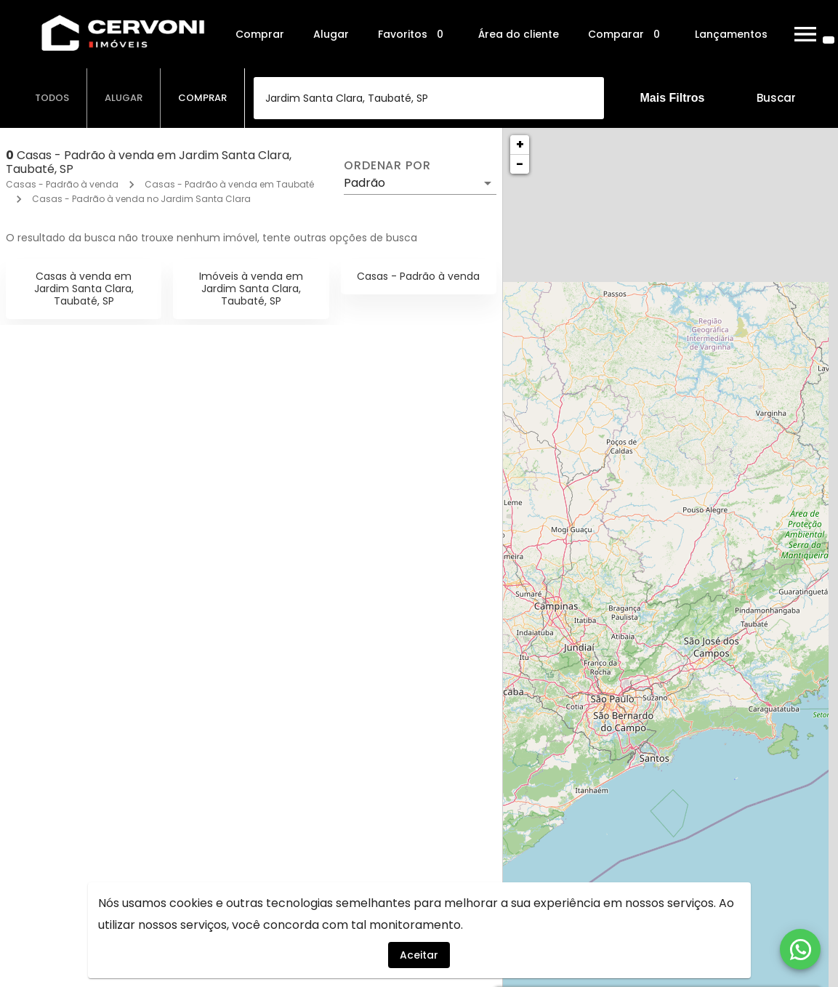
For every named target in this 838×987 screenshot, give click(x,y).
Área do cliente (518, 34)
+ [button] (520, 144)
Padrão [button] (364, 182)
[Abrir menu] (805, 34)
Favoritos (413, 34)
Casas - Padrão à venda (62, 184)
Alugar (331, 34)
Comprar (259, 34)
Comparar (627, 34)
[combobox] (429, 98)
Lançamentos (731, 34)
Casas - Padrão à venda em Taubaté (229, 184)
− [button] (519, 164)
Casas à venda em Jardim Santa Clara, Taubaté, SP (84, 288)
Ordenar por (387, 166)
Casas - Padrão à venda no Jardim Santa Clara (141, 199)
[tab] (52, 98)
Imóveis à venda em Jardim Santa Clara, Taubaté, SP (251, 288)
